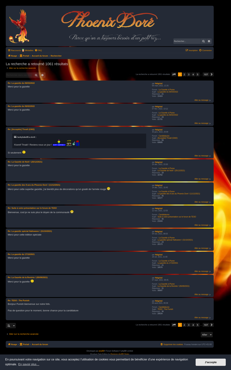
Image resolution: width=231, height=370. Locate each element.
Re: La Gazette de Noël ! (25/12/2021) (25, 162)
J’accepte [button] (211, 362)
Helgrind (158, 84)
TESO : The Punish (165, 309)
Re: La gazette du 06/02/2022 (21, 106)
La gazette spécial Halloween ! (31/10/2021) (175, 240)
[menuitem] (38, 50)
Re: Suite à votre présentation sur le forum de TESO (32, 208)
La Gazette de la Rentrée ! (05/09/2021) (173, 286)
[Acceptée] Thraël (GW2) (167, 138)
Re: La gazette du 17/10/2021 (21, 254)
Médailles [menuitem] (29, 50)
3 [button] (188, 74)
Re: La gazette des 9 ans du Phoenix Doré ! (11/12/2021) (34, 185)
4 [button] (193, 74)
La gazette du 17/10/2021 (168, 263)
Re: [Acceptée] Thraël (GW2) (21, 129)
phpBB (101, 351)
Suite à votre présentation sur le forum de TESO (177, 217)
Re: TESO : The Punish (18, 300)
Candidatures (164, 136)
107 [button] (206, 74)
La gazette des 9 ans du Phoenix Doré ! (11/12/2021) (179, 194)
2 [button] (184, 74)
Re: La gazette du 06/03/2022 (21, 83)
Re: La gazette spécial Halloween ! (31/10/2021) (30, 231)
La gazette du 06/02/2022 (168, 115)
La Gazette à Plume (167, 90)
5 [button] (197, 74)
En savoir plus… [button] (28, 364)
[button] (173, 74)
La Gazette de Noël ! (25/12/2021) (171, 171)
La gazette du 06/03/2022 (168, 92)
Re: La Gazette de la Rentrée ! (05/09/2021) (28, 277)
